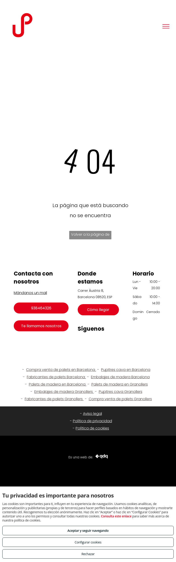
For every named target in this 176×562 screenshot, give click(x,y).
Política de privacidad (92, 421)
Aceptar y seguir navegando (87, 530)
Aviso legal (92, 413)
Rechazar (87, 554)
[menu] (166, 26)
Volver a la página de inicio (90, 235)
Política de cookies (92, 428)
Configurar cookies (88, 542)
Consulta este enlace (116, 516)
